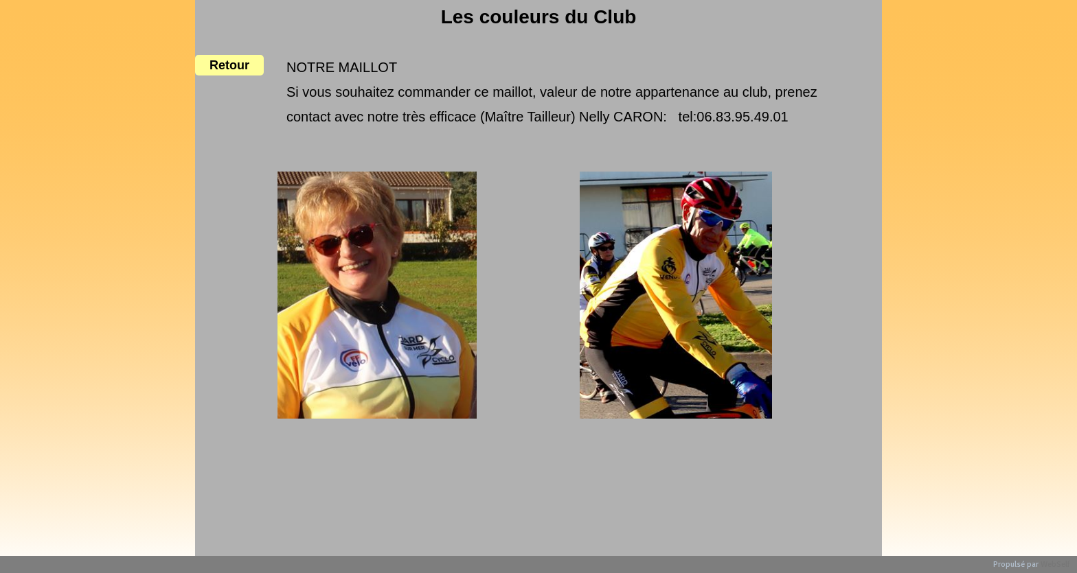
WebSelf (1055, 564)
